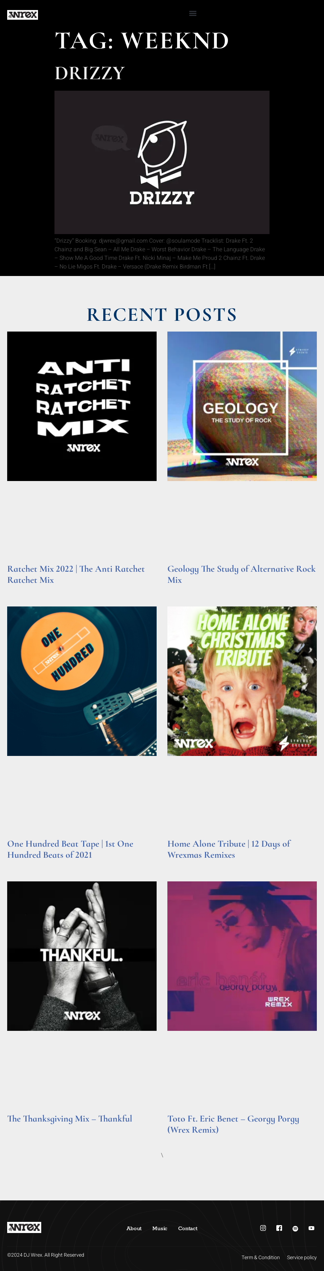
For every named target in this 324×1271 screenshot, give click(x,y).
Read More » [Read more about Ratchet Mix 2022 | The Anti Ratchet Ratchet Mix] (21, 590)
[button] (193, 13)
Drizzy (89, 73)
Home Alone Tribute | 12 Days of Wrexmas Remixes (228, 849)
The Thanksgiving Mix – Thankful (69, 1118)
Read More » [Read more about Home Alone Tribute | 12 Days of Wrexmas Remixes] (181, 864)
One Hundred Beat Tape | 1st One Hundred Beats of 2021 (70, 849)
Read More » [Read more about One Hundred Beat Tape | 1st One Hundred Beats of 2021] (21, 864)
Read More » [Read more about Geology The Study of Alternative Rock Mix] (181, 590)
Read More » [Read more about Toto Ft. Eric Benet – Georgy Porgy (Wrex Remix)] (181, 1139)
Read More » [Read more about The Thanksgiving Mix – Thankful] (21, 1128)
